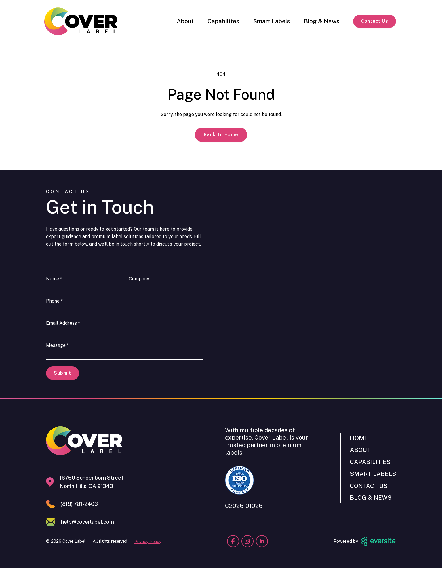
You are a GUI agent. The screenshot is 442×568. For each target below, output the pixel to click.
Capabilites (223, 21)
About (185, 21)
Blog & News (321, 21)
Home (359, 438)
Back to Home (221, 134)
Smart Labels (271, 21)
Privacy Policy (147, 541)
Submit (62, 373)
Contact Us (374, 21)
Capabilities (370, 462)
